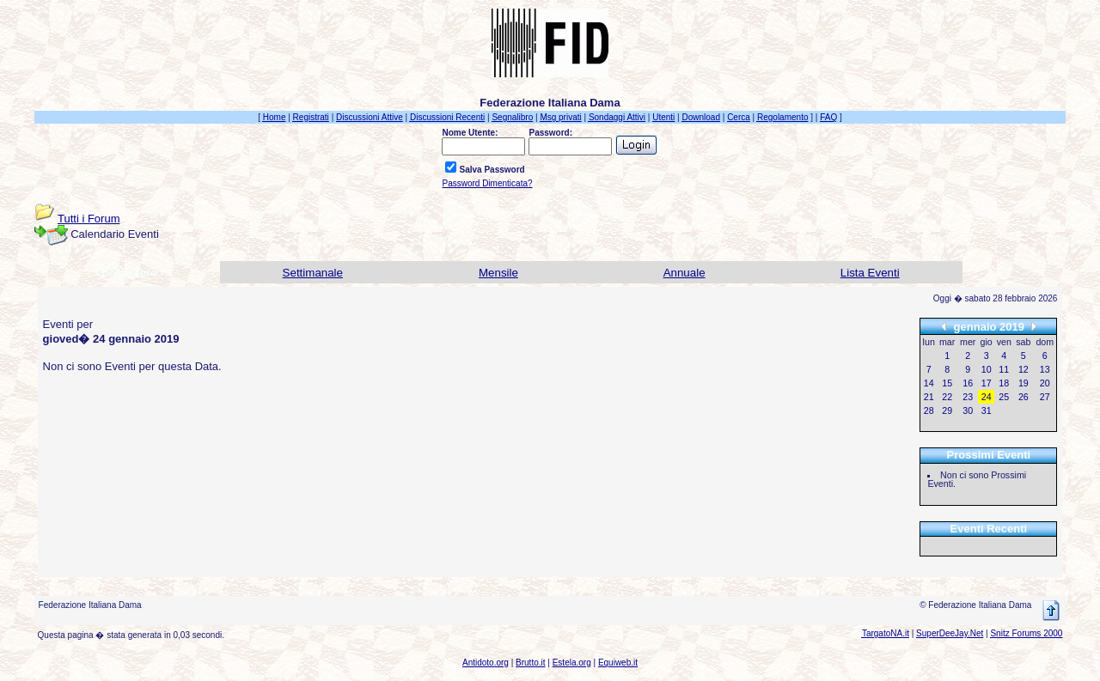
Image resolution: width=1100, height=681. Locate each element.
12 (1023, 369)
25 (1004, 397)
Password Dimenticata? (487, 183)
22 (947, 397)
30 (967, 410)
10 (986, 369)
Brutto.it (530, 662)
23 (967, 397)
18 (1004, 383)
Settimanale (313, 272)
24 (986, 397)
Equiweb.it (618, 662)
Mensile (498, 272)
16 (967, 383)
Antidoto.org (485, 662)
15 (947, 383)
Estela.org (572, 662)
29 (947, 410)
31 (986, 410)
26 (1023, 397)
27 (1045, 397)
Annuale (684, 272)
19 (1023, 383)
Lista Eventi (870, 272)
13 (1045, 369)
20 (1045, 383)
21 (929, 397)
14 (929, 383)
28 (929, 410)
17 (986, 383)
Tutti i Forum (88, 218)
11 (1004, 369)
